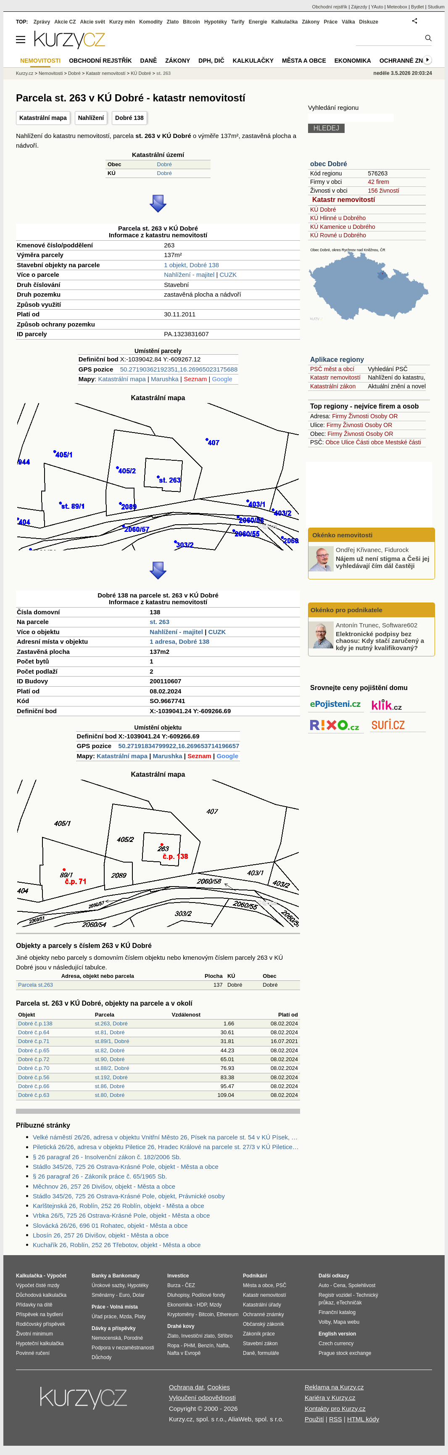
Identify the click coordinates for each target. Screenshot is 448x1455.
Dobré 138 (129, 117)
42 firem (378, 181)
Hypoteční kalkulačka (39, 1343)
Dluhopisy (178, 1295)
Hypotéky (215, 22)
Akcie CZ (65, 22)
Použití (314, 1419)
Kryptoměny (180, 1314)
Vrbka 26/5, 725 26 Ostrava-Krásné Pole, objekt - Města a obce (121, 1215)
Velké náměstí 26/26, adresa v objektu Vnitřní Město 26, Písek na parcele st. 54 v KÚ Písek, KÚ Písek (166, 1137)
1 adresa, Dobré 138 (179, 641)
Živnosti (358, 416)
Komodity (150, 22)
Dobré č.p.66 (33, 1086)
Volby (324, 1322)
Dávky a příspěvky (114, 1328)
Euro (124, 1295)
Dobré (164, 164)
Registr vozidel (335, 1295)
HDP (202, 1305)
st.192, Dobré (111, 1077)
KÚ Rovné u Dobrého (338, 235)
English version (337, 1334)
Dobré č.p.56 (33, 1077)
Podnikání (255, 1276)
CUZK (228, 274)
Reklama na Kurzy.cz (334, 1387)
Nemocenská (106, 1338)
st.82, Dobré (110, 1050)
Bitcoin (191, 22)
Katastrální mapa (43, 117)
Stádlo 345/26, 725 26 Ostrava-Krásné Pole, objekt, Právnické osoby (129, 1196)
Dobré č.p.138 (35, 1023)
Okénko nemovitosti (342, 535)
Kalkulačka (284, 22)
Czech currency (336, 1343)
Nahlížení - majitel (189, 274)
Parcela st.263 (35, 985)
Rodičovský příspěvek (40, 1324)
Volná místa (123, 1307)
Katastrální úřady (262, 1305)
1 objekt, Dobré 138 (191, 264)
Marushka (165, 378)
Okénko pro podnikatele (346, 609)
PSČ (281, 1285)
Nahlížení (91, 117)
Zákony (310, 22)
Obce (333, 442)
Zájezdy (359, 6)
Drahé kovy (181, 1326)
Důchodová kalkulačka (41, 1295)
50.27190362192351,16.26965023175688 (178, 369)
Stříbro (224, 1336)
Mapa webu (346, 1322)
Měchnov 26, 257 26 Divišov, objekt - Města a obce (104, 1186)
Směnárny (103, 1295)
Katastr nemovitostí (343, 199)
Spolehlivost (362, 1285)
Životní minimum (34, 1334)
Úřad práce (104, 1317)
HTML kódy (363, 1419)
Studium (436, 6)
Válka (348, 22)
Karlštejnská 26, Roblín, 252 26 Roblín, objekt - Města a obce (118, 1205)
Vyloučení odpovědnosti (202, 1397)
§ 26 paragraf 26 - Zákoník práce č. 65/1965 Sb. (100, 1176)
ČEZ (190, 1285)
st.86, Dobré (110, 1086)
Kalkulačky (253, 60)
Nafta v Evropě (183, 1353)
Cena (339, 1285)
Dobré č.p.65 (33, 1050)
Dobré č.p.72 (33, 1059)
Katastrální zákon (333, 386)
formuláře (268, 1353)
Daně (148, 60)
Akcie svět (92, 22)
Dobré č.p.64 (33, 1032)
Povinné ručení (33, 1353)
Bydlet (417, 6)
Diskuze (368, 22)
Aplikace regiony (337, 359)
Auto (324, 1285)
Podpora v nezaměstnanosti (123, 1348)
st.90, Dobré (110, 1059)
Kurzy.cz (24, 73)
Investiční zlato (197, 1336)
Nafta (222, 1346)
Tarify (238, 22)
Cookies (218, 1387)
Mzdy (216, 1305)
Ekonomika (353, 60)
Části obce (370, 442)
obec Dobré (328, 163)
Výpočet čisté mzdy (37, 1285)
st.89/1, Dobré (112, 1041)
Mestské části (403, 442)
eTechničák (349, 1303)
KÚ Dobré (323, 209)
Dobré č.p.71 (33, 1041)
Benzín (205, 1346)
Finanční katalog (337, 1312)
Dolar (138, 1295)
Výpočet (56, 1276)
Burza (173, 1285)
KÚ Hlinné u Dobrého (338, 218)
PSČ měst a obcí (332, 369)
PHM (189, 1346)
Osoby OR (384, 416)
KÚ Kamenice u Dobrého (342, 226)
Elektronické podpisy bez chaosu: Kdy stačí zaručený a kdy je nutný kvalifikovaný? (380, 640)
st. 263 (159, 621)
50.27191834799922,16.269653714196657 (179, 745)
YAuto (377, 6)
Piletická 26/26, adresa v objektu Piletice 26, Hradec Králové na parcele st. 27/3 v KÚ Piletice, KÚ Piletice (166, 1146)
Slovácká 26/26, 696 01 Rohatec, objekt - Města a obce (110, 1225)
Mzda (125, 1317)
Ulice (347, 442)
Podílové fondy (208, 1295)
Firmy (339, 416)
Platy (140, 1317)
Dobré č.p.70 (33, 1068)
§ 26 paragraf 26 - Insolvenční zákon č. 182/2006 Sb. (107, 1156)
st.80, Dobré (110, 1095)
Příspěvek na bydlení (39, 1314)
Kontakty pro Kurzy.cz (335, 1408)
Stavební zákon (260, 1343)
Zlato (173, 22)
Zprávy (42, 22)
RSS (335, 1419)
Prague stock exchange (345, 1353)
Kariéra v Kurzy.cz (330, 1397)
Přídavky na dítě (34, 1305)
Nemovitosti (51, 73)
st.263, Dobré (111, 1023)
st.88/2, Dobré (112, 1068)
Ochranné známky (409, 60)
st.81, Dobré (110, 1032)
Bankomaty (126, 1276)
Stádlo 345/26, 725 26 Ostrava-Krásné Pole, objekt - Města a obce (126, 1166)
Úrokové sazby (108, 1285)
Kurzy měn (122, 22)
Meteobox (397, 6)
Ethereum (227, 1314)
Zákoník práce (259, 1334)
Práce (331, 22)
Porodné (133, 1338)
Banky (99, 1276)
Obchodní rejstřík (330, 6)
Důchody (101, 1357)
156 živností (383, 190)
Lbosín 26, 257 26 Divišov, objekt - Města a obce (101, 1235)
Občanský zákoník (263, 1324)
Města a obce (304, 60)
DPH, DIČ (211, 60)
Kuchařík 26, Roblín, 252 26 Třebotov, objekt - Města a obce (117, 1244)
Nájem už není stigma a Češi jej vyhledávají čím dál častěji (383, 562)
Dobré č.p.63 (33, 1095)
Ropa (173, 1346)
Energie (258, 22)
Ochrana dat (186, 1387)
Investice (178, 1276)
